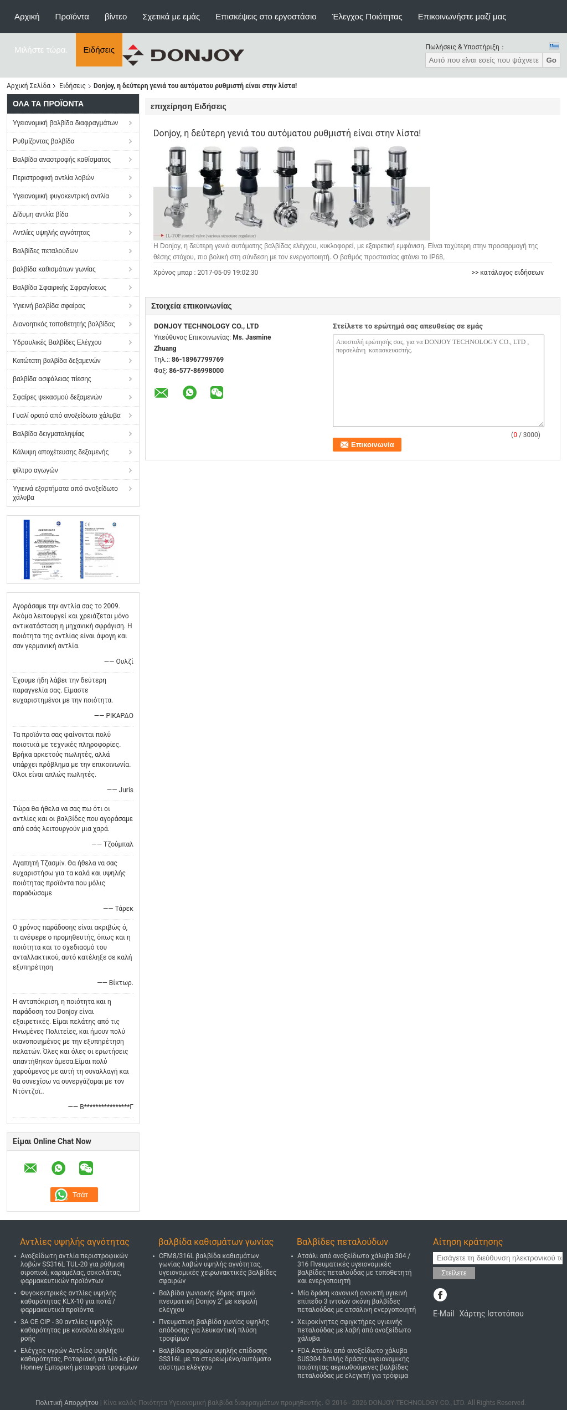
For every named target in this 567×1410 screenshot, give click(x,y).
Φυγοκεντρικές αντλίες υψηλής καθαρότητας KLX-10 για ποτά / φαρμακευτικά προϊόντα (68, 1301)
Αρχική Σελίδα (28, 86)
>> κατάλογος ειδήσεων (508, 272)
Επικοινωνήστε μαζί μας (462, 16)
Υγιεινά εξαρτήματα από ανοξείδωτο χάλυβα (65, 493)
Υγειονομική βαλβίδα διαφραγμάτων (65, 123)
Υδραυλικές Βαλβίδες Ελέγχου (57, 342)
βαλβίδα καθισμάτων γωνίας (54, 269)
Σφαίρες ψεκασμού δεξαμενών (57, 397)
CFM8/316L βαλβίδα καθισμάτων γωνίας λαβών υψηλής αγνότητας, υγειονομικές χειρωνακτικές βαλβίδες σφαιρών (217, 1268)
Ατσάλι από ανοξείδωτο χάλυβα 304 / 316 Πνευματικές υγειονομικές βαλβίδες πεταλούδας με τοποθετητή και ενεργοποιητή (354, 1268)
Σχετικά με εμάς (171, 16)
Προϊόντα (72, 16)
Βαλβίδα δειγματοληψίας (49, 434)
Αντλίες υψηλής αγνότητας (51, 233)
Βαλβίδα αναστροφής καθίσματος (62, 159)
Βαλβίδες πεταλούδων (45, 251)
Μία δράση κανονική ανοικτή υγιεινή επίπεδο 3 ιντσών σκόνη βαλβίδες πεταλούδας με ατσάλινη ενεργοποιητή (356, 1301)
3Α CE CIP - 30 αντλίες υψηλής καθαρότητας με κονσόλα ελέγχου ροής (72, 1330)
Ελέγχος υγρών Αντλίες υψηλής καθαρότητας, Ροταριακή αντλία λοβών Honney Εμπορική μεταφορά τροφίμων (80, 1359)
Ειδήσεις (99, 49)
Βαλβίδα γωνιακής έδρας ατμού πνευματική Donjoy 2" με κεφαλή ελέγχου (208, 1301)
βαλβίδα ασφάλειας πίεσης (52, 379)
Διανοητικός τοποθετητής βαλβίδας (64, 324)
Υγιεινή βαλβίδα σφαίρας (49, 306)
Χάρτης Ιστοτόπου (491, 1313)
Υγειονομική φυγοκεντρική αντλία (61, 196)
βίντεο (116, 16)
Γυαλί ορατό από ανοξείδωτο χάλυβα (67, 415)
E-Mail (443, 1313)
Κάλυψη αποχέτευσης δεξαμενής (61, 452)
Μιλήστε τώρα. (41, 49)
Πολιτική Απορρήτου (67, 1403)
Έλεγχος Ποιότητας (367, 16)
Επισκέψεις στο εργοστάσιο (265, 16)
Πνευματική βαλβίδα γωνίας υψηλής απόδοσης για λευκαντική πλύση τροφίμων (214, 1330)
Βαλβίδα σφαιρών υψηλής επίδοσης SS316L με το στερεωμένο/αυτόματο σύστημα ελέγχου (215, 1359)
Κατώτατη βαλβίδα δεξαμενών (57, 361)
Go (551, 60)
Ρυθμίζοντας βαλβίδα (44, 141)
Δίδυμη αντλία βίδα (41, 214)
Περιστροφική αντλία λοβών (53, 178)
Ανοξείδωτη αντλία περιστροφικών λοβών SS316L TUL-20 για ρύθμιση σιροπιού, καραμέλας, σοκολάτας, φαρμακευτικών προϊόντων (74, 1268)
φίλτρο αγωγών (35, 470)
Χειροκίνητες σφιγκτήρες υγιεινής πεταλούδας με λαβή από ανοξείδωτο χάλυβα (354, 1330)
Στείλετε (454, 1273)
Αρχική (27, 16)
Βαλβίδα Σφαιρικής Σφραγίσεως (59, 287)
